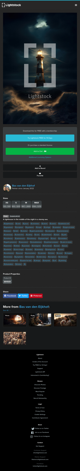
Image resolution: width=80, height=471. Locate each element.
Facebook (10, 295)
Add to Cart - (40, 151)
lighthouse (8, 224)
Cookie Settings (40, 414)
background (50, 249)
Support (40, 368)
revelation (62, 238)
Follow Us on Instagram (42, 436)
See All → (7, 310)
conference (9, 253)
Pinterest (36, 295)
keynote (46, 260)
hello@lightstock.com (40, 466)
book (64, 246)
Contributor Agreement (40, 418)
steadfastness (36, 242)
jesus (25, 224)
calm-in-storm (66, 242)
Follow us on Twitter (42, 428)
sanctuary (8, 235)
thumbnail (47, 246)
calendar (42, 253)
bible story (41, 257)
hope (38, 227)
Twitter (23, 295)
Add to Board (40, 167)
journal (19, 253)
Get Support (40, 446)
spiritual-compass (51, 242)
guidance (29, 227)
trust (53, 238)
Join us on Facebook (42, 432)
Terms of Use (40, 408)
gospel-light (43, 238)
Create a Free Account (40, 362)
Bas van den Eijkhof (23, 186)
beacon (7, 231)
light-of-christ (68, 227)
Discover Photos (40, 385)
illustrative (29, 257)
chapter (68, 253)
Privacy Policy (40, 411)
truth (56, 235)
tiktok (16, 246)
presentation (30, 253)
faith (15, 231)
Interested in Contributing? (40, 375)
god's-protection (36, 231)
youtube (25, 246)
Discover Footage (40, 388)
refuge (47, 227)
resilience (8, 238)
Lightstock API (40, 372)
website (7, 249)
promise (7, 246)
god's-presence (10, 242)
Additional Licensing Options (40, 157)
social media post (11, 260)
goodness (8, 227)
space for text (25, 260)
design (37, 260)
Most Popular (40, 391)
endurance (50, 231)
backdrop (39, 249)
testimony (31, 238)
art (54, 260)
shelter (24, 231)
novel (59, 253)
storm (44, 224)
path (64, 235)
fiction (51, 253)
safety (29, 235)
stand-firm (19, 235)
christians (35, 224)
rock (18, 224)
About (40, 358)
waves (53, 224)
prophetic (19, 257)
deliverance (20, 238)
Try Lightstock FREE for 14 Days (40, 138)
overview (8, 257)
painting (62, 260)
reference (63, 257)
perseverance (62, 231)
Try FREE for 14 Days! (40, 365)
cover (57, 246)
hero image (18, 249)
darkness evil (63, 224)
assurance (23, 242)
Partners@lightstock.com (40, 459)
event (60, 249)
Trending (40, 395)
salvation (57, 227)
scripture (19, 227)
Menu (76, 5)
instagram (36, 246)
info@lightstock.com (40, 453)
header (29, 249)
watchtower (46, 235)
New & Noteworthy (40, 398)
